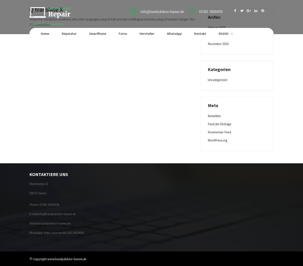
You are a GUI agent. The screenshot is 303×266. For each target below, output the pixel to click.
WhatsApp (174, 33)
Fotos (123, 33)
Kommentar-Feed (219, 132)
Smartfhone (97, 33)
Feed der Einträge (219, 124)
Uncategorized (217, 80)
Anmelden (214, 116)
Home (45, 33)
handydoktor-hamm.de (55, 223)
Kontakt (200, 33)
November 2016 (218, 44)
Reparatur (69, 33)
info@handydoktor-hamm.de (57, 214)
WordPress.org (217, 140)
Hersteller (147, 33)
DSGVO (224, 33)
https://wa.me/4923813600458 (64, 233)
